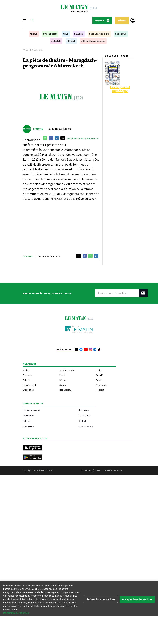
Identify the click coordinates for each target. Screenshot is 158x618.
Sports (62, 384)
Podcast (100, 389)
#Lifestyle (56, 41)
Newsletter (102, 20)
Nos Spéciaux (65, 389)
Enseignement (29, 384)
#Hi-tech (71, 41)
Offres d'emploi (86, 426)
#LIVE (65, 33)
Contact (82, 421)
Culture (38, 49)
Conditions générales (90, 470)
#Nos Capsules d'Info (99, 33)
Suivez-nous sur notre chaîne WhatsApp (82, 139)
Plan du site (28, 426)
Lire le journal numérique (120, 89)
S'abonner (122, 20)
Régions (63, 380)
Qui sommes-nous (31, 409)
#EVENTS (78, 33)
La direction (28, 415)
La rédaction (84, 415)
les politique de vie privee (16, 613)
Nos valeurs (84, 409)
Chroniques (28, 389)
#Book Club (120, 33)
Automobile (101, 384)
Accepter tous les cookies (137, 599)
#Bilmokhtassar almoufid (93, 41)
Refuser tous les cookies (100, 599)
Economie (27, 375)
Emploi (99, 380)
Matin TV (27, 370)
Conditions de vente (113, 470)
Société (99, 375)
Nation (99, 370)
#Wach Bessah (50, 33)
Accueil (27, 49)
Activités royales (67, 370)
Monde (62, 375)
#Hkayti (33, 33)
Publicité (27, 421)
